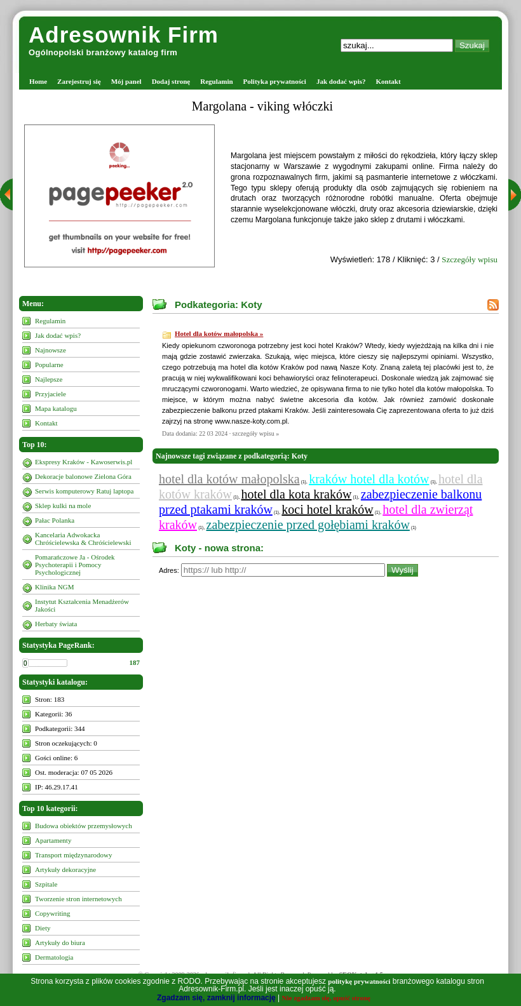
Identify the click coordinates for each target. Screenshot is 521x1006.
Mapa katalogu (56, 408)
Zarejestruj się (79, 81)
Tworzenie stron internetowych (78, 898)
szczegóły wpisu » (256, 433)
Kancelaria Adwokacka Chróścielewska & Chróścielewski (83, 538)
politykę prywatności (359, 981)
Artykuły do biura (60, 942)
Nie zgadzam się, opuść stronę (326, 998)
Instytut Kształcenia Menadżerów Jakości (82, 605)
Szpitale (46, 884)
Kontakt (388, 81)
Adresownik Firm (124, 34)
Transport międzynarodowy (73, 855)
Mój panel (126, 81)
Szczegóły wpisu (469, 259)
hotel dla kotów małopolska (229, 479)
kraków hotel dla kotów (369, 479)
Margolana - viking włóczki (262, 106)
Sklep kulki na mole (63, 505)
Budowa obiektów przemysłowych (83, 825)
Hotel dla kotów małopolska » (219, 333)
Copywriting (53, 913)
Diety (42, 928)
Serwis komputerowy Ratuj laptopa (84, 491)
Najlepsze (48, 379)
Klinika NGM (54, 587)
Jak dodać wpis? (341, 81)
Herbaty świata (56, 623)
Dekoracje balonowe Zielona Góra (83, 476)
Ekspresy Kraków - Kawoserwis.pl (83, 462)
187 (135, 662)
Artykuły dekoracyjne (65, 869)
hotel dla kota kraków (296, 494)
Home (38, 81)
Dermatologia (54, 957)
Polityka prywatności (274, 81)
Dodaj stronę (171, 81)
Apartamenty (53, 840)
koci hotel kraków (327, 509)
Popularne (49, 364)
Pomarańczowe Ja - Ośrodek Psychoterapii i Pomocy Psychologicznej (75, 564)
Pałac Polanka (54, 520)
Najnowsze (50, 350)
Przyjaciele (50, 394)
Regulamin (216, 81)
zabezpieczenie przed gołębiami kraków (308, 525)
